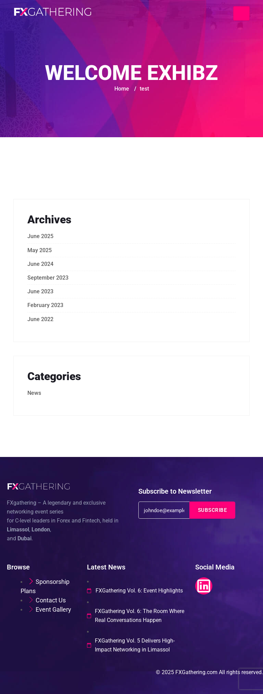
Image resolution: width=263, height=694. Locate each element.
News (34, 393)
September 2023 (47, 277)
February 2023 (45, 305)
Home (121, 88)
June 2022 (40, 319)
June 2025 (40, 236)
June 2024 (40, 264)
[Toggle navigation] (241, 13)
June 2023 (40, 291)
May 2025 (39, 250)
